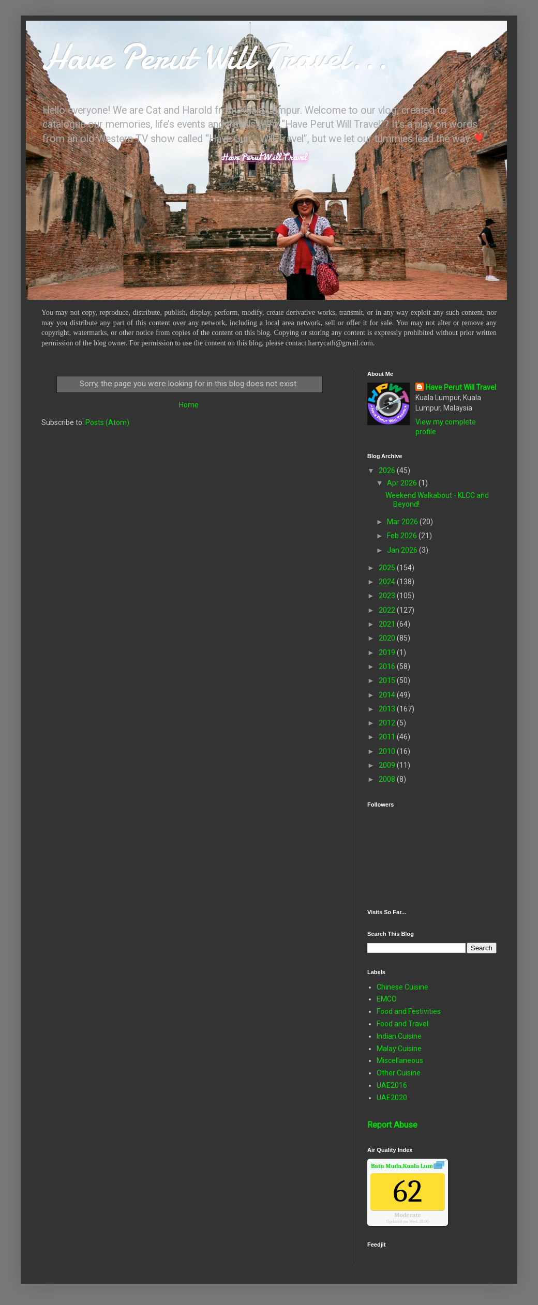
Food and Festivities (409, 1011)
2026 (388, 470)
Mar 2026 (403, 522)
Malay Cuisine (399, 1048)
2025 (388, 568)
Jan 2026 (403, 550)
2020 (388, 638)
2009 (388, 765)
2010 (388, 751)
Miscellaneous (400, 1060)
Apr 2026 (403, 483)
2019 (388, 652)
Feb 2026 (403, 536)
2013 (388, 709)
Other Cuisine (399, 1073)
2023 (388, 595)
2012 (388, 723)
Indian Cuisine (399, 1036)
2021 (388, 624)
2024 (388, 582)
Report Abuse (392, 1125)
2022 (388, 610)
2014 (388, 695)
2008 (388, 779)
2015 (388, 680)
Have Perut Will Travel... (214, 57)
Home (189, 405)
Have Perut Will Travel (461, 387)
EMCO (387, 999)
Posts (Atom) (107, 422)
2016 (388, 666)
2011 (388, 737)
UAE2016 (392, 1085)
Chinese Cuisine (402, 987)
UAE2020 (392, 1098)
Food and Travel (402, 1024)
